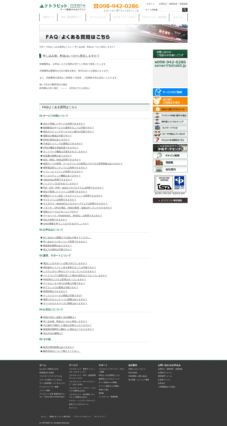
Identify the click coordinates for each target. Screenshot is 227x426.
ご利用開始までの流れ (166, 387)
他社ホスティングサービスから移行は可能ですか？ (68, 131)
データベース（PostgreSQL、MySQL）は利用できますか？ (72, 215)
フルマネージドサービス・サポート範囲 (112, 370)
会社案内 (170, 169)
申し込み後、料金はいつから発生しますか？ (71, 55)
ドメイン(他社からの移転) (109, 386)
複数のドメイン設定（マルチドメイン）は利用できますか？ (73, 195)
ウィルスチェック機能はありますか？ (62, 175)
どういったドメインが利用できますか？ (63, 171)
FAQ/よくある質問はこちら (59, 47)
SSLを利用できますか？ (55, 219)
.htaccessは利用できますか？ (57, 179)
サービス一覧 (170, 92)
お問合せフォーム (165, 373)
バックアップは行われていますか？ (61, 183)
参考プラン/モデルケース (79, 404)
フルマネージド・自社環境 (154, 17)
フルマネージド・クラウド (124, 17)
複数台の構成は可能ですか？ (57, 135)
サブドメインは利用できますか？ (59, 199)
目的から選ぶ (104, 390)
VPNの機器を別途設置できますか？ (61, 147)
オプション (178, 17)
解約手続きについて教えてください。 (62, 351)
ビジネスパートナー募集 (48, 387)
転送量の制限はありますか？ (57, 155)
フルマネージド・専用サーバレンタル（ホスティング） (82, 370)
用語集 (170, 162)
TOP (41, 47)
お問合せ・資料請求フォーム (170, 71)
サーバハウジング (98, 17)
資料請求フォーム (165, 376)
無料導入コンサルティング (170, 121)
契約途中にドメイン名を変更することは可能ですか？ (69, 267)
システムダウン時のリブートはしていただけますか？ (69, 271)
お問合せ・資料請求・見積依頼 (173, 4)
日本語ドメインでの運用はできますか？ (63, 143)
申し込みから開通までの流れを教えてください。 (67, 237)
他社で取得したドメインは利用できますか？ (65, 191)
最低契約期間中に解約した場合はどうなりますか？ (68, 329)
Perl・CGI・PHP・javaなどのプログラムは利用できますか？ (73, 187)
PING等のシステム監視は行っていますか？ (64, 279)
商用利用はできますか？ (55, 291)
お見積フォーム (164, 380)
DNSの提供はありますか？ (56, 139)
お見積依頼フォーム (170, 77)
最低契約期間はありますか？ (57, 245)
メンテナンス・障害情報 (170, 200)
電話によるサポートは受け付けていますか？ (65, 263)
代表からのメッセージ (137, 369)
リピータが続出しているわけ (170, 133)
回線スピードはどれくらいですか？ (61, 211)
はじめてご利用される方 (170, 101)
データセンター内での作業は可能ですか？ (64, 283)
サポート (150, 4)
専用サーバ (48, 17)
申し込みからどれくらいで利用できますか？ (65, 241)
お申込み (170, 82)
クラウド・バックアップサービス (82, 401)
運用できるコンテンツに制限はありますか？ (65, 299)
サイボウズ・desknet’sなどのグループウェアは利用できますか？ (75, 203)
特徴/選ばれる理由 (170, 115)
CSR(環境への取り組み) (137, 376)
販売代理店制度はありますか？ (58, 347)
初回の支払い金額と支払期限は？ (59, 317)
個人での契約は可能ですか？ (57, 249)
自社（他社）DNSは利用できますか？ (62, 159)
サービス (73, 365)
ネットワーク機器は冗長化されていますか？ (65, 151)
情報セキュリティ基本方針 (59, 416)
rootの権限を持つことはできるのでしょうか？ (66, 223)
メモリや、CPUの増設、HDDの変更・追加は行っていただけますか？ (77, 207)
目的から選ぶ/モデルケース (170, 109)
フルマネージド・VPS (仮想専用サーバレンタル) (82, 376)
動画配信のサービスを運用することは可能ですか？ (68, 127)
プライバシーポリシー (82, 416)
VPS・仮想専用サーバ (71, 17)
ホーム (42, 365)
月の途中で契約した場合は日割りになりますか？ (67, 325)
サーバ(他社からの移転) (108, 382)
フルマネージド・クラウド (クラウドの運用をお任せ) (82, 389)
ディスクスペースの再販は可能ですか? (62, 295)
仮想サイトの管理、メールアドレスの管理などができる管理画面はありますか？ (83, 163)
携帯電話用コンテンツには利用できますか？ (65, 167)
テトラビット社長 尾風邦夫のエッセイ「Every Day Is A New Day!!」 (52, 395)
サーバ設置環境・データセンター (170, 148)
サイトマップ (99, 416)
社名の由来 (132, 373)
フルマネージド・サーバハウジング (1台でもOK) (82, 383)
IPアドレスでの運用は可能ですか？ (60, 287)
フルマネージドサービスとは (170, 127)
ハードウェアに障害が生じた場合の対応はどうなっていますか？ (75, 275)
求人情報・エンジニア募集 (138, 380)
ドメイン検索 (170, 156)
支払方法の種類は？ (53, 333)
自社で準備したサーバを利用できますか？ (64, 123)
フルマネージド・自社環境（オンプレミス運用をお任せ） (82, 395)
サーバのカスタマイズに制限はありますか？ (65, 303)
